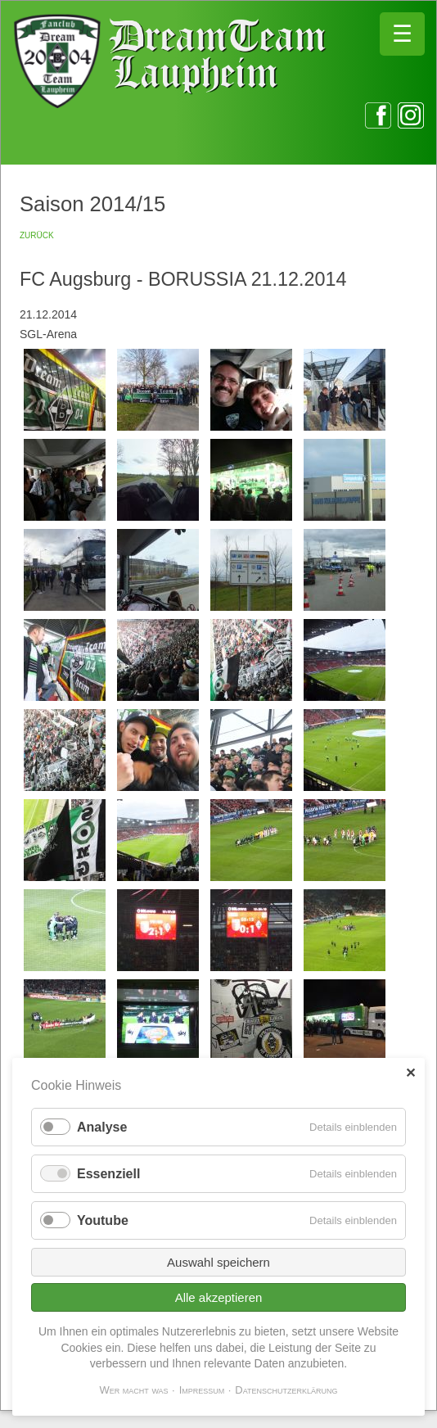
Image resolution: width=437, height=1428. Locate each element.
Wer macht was (133, 1390)
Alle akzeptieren (219, 1297)
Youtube (102, 1220)
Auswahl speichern (218, 1262)
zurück (37, 234)
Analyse (102, 1127)
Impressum (202, 1390)
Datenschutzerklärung (286, 1390)
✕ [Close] (410, 1073)
